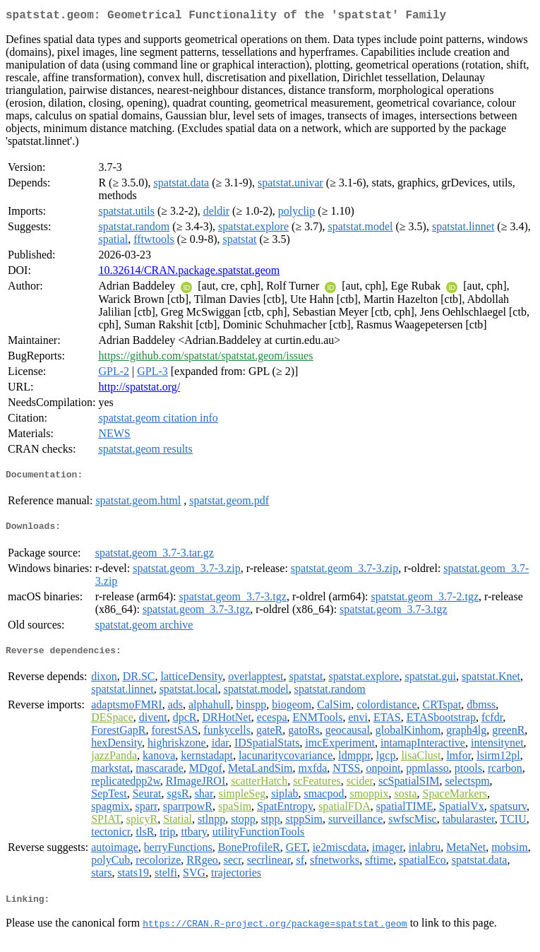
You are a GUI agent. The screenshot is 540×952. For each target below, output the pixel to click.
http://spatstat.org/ (139, 389)
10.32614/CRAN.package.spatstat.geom (189, 273)
